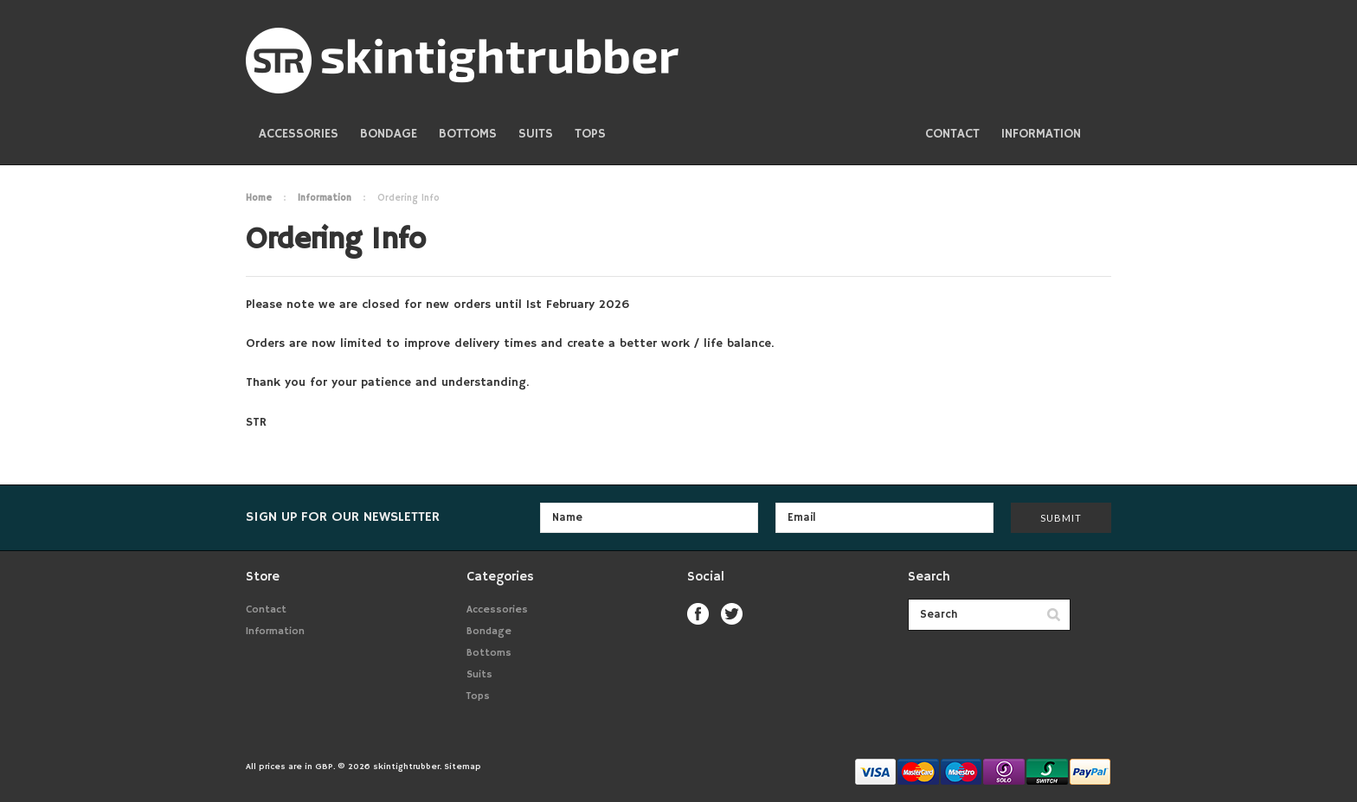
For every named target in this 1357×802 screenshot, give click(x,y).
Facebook (698, 614)
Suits (535, 133)
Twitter (732, 614)
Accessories (298, 133)
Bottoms (468, 133)
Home (259, 198)
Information (324, 198)
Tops (590, 133)
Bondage (388, 133)
